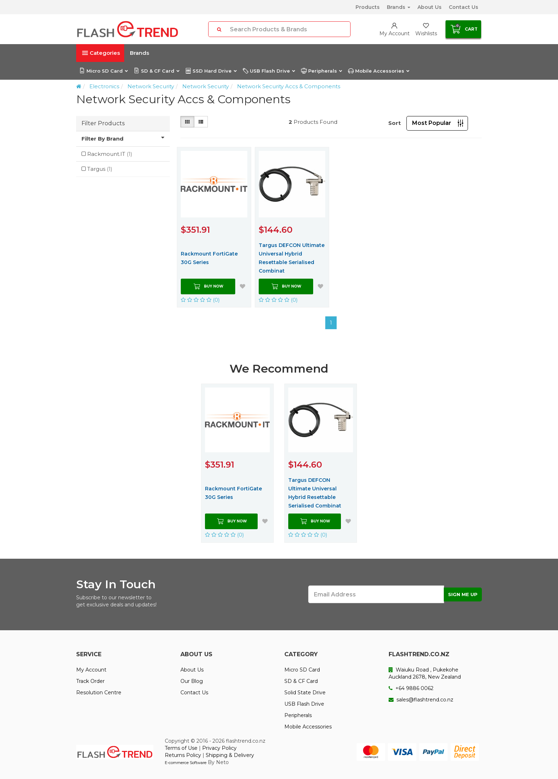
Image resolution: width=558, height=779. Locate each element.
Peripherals (321, 71)
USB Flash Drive (268, 71)
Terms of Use (181, 748)
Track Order (90, 681)
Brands (398, 7)
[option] (237, 463)
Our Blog (191, 681)
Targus (99, 168)
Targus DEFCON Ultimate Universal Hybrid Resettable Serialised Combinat (292, 258)
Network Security (150, 86)
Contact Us (463, 7)
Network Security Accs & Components (288, 86)
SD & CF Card (156, 71)
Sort (394, 123)
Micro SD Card (103, 71)
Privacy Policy (219, 748)
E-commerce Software (185, 762)
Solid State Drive (305, 692)
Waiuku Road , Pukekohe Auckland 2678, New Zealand (425, 673)
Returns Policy (183, 755)
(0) (200, 299)
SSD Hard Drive (211, 71)
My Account (91, 670)
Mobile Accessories (378, 71)
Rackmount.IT (109, 154)
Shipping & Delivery (230, 755)
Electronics (104, 86)
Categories (101, 52)
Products (368, 7)
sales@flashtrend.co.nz (421, 699)
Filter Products (103, 123)
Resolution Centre (98, 692)
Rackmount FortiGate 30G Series (209, 258)
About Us (429, 7)
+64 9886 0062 (411, 688)
